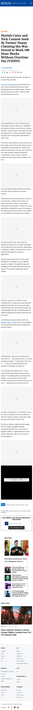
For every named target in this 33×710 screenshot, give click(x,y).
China (2, 653)
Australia (3, 651)
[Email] (18, 72)
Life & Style (4, 690)
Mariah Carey (10, 504)
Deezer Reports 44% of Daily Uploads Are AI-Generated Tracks (18, 585)
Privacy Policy (20, 695)
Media (2, 681)
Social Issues (20, 658)
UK (1, 661)
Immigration (19, 653)
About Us (19, 690)
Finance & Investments (6, 678)
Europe (3, 656)
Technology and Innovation (7, 671)
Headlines (4, 31)
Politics (18, 651)
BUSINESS (3, 668)
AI (17, 671)
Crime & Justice (20, 661)
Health (18, 682)
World (3, 648)
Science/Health (21, 676)
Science (19, 679)
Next (30, 603)
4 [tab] (25, 603)
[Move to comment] (21, 72)
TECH (18, 668)
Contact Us (19, 692)
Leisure (3, 692)
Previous (27, 603)
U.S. (18, 648)
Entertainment (5, 687)
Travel (2, 626)
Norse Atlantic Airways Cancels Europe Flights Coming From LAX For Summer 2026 (16, 632)
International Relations (22, 663)
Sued (26, 504)
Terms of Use (20, 697)
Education (19, 656)
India (2, 658)
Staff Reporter (7, 68)
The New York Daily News (9, 84)
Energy (2, 676)
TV (1, 697)
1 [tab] (21, 603)
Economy (3, 674)
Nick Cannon (20, 504)
